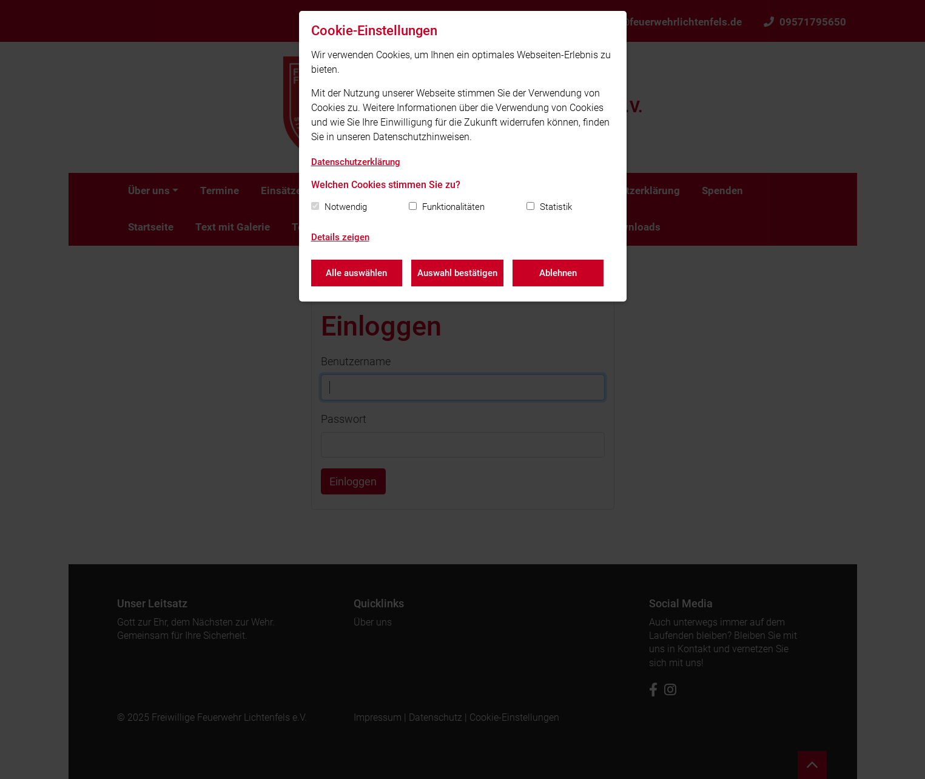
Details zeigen (340, 237)
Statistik (556, 206)
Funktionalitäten (453, 206)
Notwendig (346, 206)
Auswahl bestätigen (457, 273)
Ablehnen (558, 273)
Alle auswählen (356, 273)
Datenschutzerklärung (355, 162)
